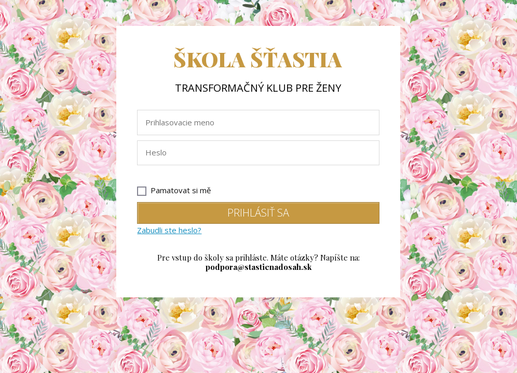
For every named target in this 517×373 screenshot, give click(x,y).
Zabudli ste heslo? (169, 230)
